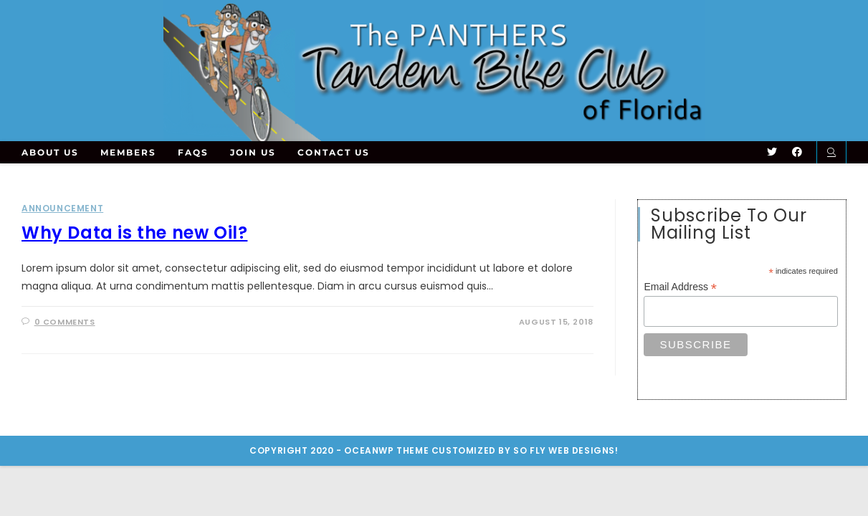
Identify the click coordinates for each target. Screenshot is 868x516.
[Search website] (831, 153)
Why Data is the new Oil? (134, 232)
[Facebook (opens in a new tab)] (797, 152)
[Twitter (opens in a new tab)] (772, 152)
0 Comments (64, 322)
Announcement (62, 208)
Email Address (680, 287)
